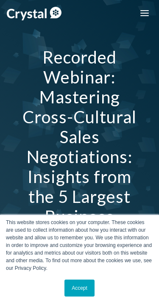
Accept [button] (79, 288)
